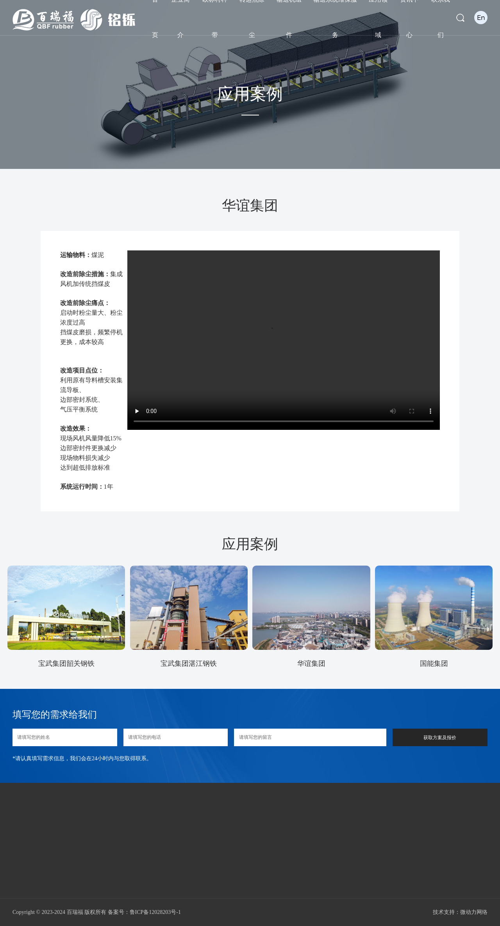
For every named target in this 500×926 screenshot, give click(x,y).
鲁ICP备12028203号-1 (155, 912)
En (481, 17)
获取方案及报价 (439, 737)
